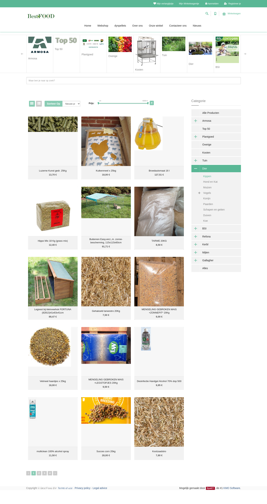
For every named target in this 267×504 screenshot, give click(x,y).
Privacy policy (82, 488)
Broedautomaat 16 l (159, 170)
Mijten (200, 252)
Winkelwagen (232, 14)
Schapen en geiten (214, 209)
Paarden (208, 204)
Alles (205, 268)
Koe (205, 220)
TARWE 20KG (159, 240)
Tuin (199, 160)
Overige (206, 144)
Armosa (201, 120)
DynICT (210, 488)
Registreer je (232, 3)
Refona (201, 236)
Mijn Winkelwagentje (189, 3)
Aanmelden (212, 3)
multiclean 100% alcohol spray (53, 451)
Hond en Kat (210, 181)
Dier (199, 168)
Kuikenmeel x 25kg (106, 170)
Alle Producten (210, 112)
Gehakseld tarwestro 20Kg (106, 311)
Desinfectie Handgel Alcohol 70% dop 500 (159, 381)
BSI (199, 228)
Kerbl (199, 244)
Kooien (206, 152)
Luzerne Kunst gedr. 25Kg (52, 170)
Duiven (207, 215)
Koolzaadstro (159, 451)
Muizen (207, 187)
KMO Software (232, 488)
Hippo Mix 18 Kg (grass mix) (53, 240)
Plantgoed (202, 136)
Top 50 (206, 128)
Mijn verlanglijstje (163, 3)
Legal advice (100, 488)
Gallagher (202, 260)
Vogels (202, 193)
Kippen (207, 176)
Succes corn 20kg (106, 451)
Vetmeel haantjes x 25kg (53, 381)
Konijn (206, 198)
